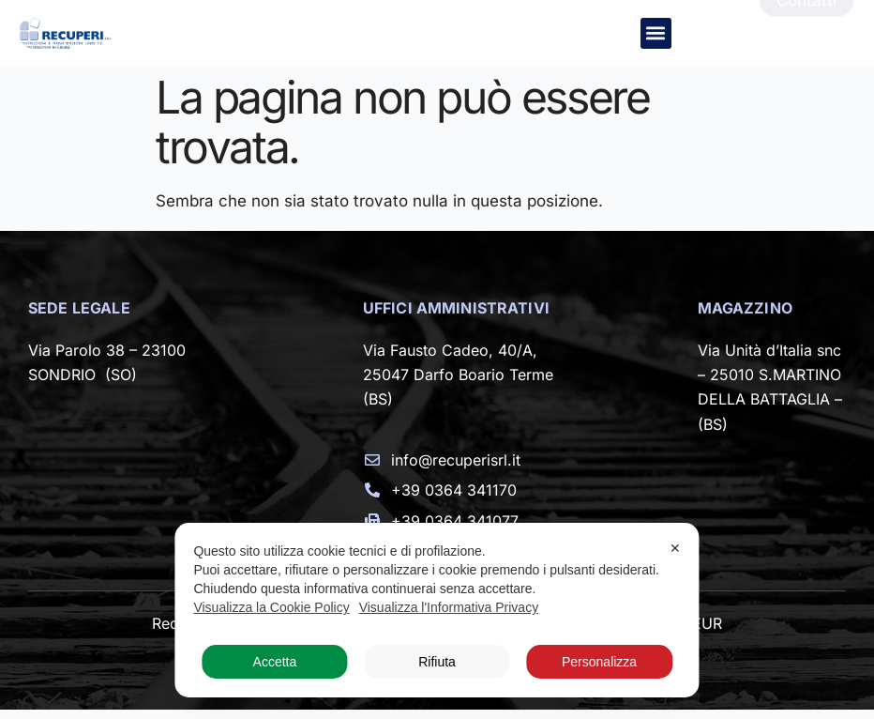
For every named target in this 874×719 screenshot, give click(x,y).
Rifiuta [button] (437, 661)
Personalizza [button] (599, 661)
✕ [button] (675, 548)
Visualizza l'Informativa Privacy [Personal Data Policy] (448, 607)
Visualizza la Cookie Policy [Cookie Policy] (271, 607)
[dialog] (436, 610)
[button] (655, 33)
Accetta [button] (275, 661)
